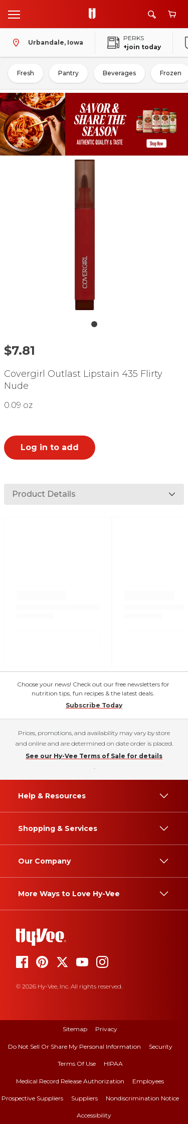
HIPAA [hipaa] (113, 1063)
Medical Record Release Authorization (70, 1081)
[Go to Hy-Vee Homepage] (95, 14)
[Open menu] (14, 14)
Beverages (119, 73)
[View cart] (172, 14)
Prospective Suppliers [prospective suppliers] (32, 1098)
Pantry (68, 73)
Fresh (25, 73)
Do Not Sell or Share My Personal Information (74, 1046)
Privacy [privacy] (106, 1029)
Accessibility (94, 1115)
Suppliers (84, 1098)
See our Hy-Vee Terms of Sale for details (94, 756)
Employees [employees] (148, 1081)
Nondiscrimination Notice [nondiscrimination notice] (142, 1098)
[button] (94, 237)
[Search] (152, 14)
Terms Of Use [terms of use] (77, 1063)
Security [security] (160, 1046)
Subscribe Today (94, 705)
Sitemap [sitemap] (75, 1029)
